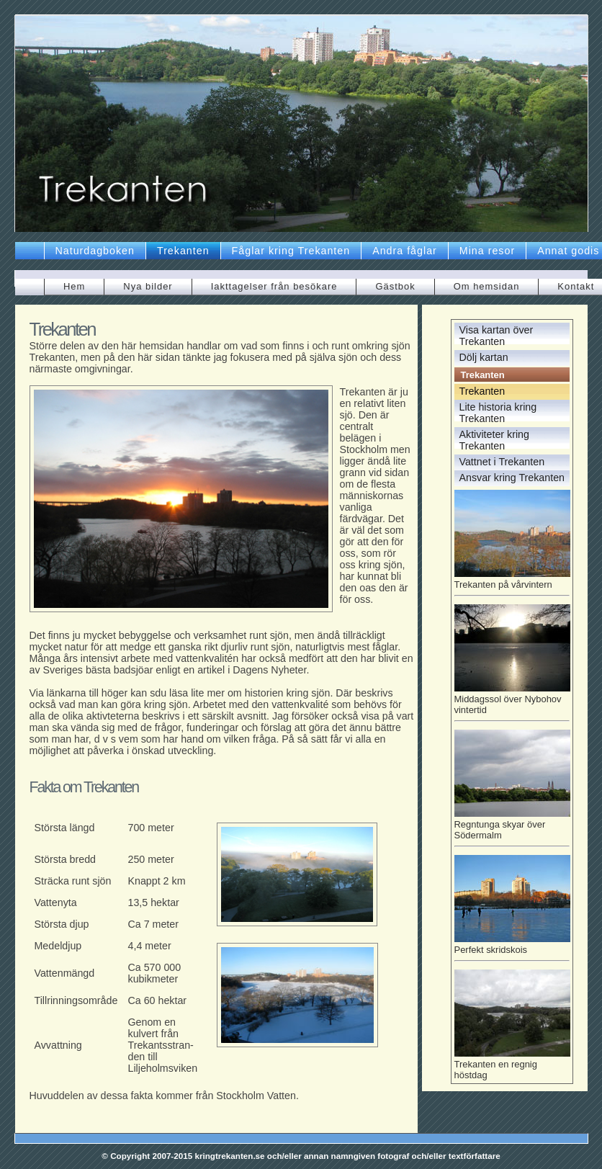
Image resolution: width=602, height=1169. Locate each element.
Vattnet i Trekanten (502, 461)
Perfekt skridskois (512, 947)
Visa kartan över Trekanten (496, 335)
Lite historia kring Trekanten (498, 412)
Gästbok (395, 286)
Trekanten (183, 250)
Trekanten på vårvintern (512, 582)
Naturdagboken (95, 250)
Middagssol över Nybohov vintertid (512, 702)
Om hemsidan (487, 286)
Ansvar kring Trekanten (512, 477)
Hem (74, 286)
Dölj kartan (483, 357)
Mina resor (487, 250)
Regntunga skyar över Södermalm (512, 827)
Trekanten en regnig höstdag (512, 1064)
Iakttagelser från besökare (274, 286)
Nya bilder (147, 286)
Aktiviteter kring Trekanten (494, 440)
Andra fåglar (404, 250)
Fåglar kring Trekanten (291, 250)
